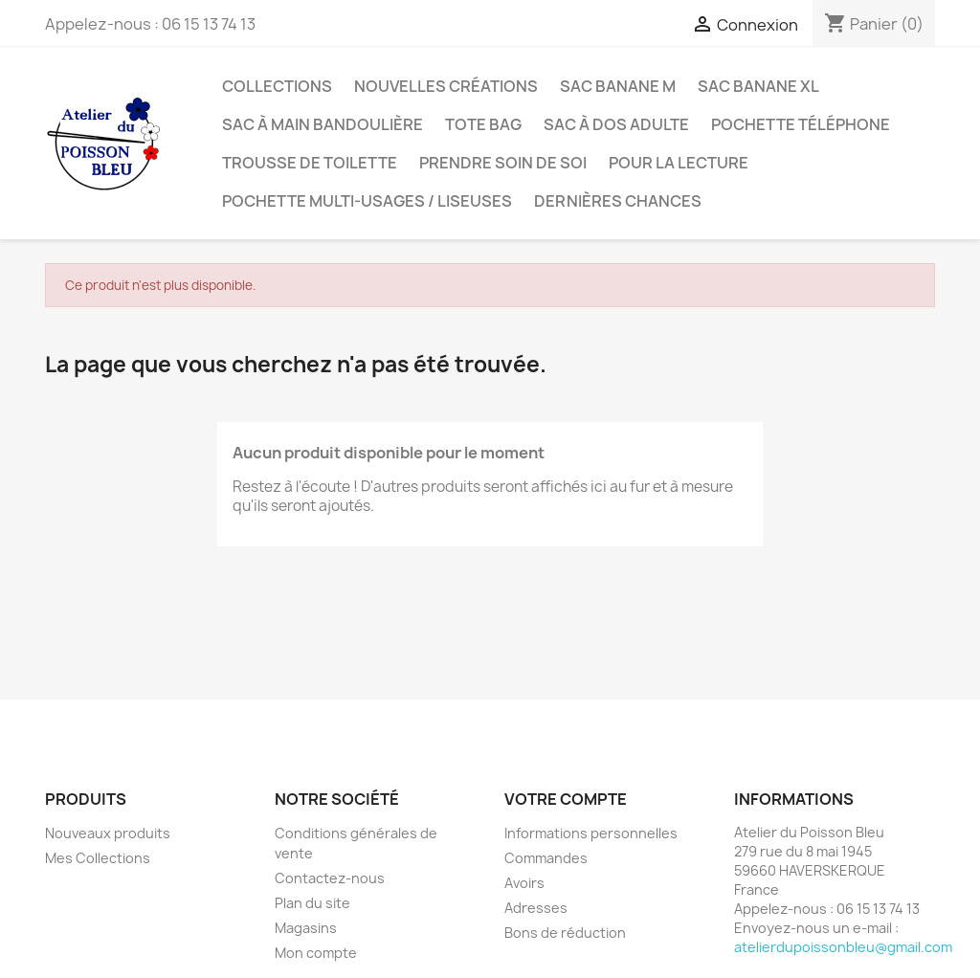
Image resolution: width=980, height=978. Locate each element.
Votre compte (565, 799)
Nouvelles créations (446, 86)
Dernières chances (618, 200)
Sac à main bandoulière (322, 124)
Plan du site (312, 903)
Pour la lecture (678, 162)
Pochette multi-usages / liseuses (367, 200)
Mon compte (316, 953)
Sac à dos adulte (616, 124)
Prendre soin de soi (503, 162)
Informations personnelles (591, 833)
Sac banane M (618, 86)
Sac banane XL (758, 86)
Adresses (536, 908)
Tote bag (483, 124)
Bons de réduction (565, 932)
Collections (277, 86)
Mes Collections (97, 858)
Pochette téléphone (800, 124)
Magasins (306, 928)
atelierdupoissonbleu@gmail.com (843, 947)
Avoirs (524, 883)
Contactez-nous (330, 878)
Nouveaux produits (107, 833)
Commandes (546, 858)
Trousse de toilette (309, 162)
